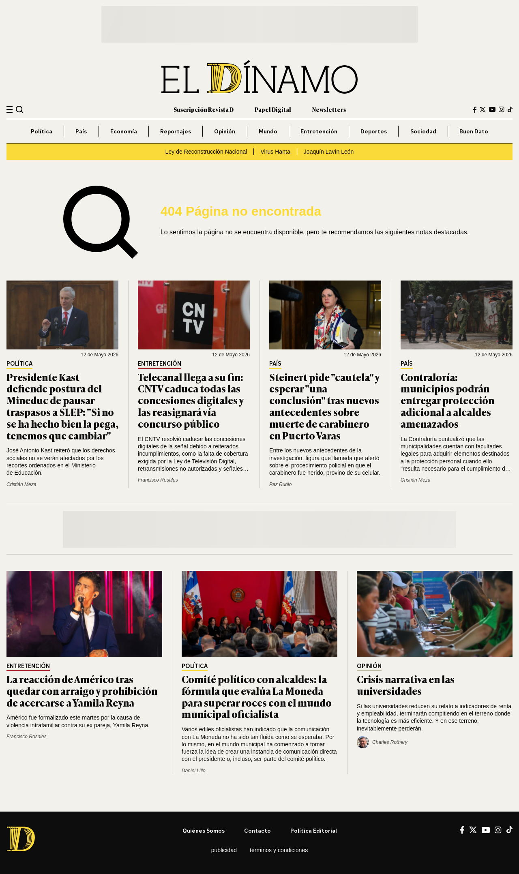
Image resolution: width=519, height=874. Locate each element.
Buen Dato (473, 131)
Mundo (268, 131)
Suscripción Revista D (204, 109)
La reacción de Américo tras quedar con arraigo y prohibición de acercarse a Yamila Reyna (81, 690)
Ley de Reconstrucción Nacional (206, 151)
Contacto (257, 830)
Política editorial (313, 830)
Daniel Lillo (194, 770)
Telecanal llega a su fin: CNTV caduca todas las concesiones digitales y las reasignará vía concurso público (190, 400)
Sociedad (423, 131)
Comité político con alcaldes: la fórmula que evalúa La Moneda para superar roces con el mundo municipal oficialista (257, 696)
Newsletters (329, 109)
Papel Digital (273, 109)
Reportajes (175, 131)
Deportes (373, 131)
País (81, 131)
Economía (123, 131)
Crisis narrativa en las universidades (406, 685)
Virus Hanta (275, 151)
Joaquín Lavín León (329, 151)
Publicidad (224, 850)
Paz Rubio (280, 484)
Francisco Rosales (158, 480)
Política (41, 131)
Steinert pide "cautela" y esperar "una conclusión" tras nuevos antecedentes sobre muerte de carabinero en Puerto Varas (324, 406)
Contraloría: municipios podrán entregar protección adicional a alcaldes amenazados (447, 400)
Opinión (224, 131)
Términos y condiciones (279, 850)
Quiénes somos (203, 830)
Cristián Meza (21, 484)
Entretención (318, 131)
